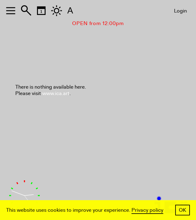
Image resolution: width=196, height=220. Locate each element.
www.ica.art (55, 93)
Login (180, 11)
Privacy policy (147, 210)
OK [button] (182, 210)
